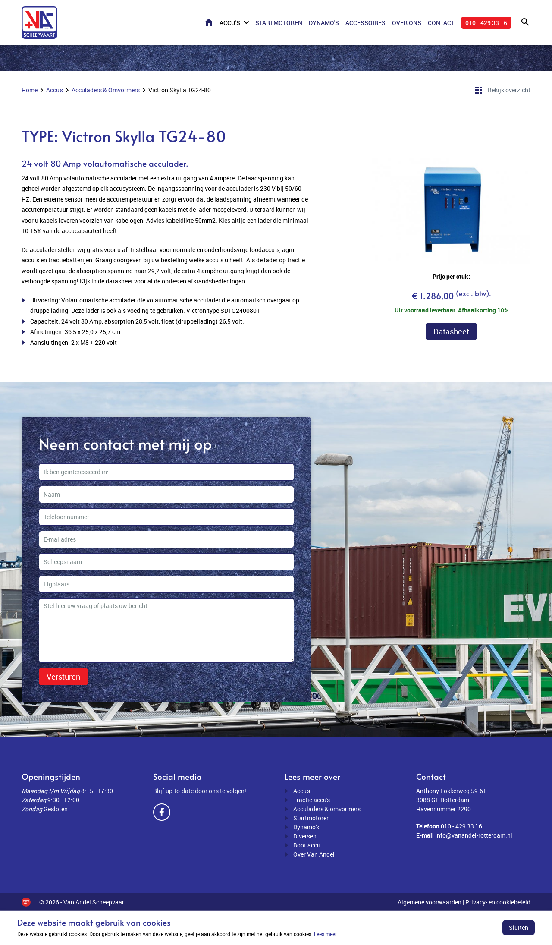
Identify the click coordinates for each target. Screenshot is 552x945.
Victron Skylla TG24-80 (179, 90)
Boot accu (306, 845)
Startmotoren (278, 23)
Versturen (63, 676)
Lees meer (325, 933)
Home (208, 22)
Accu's (230, 23)
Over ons (406, 23)
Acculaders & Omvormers (106, 90)
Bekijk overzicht (509, 90)
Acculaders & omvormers (327, 809)
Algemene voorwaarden (429, 902)
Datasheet (451, 331)
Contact (441, 23)
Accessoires (365, 23)
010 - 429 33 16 (486, 23)
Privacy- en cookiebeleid (497, 902)
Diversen (305, 836)
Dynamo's (324, 23)
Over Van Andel (314, 854)
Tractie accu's (311, 800)
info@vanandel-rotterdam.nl (473, 835)
